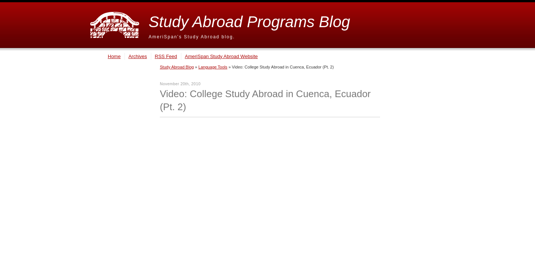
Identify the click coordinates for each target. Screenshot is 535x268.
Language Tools (212, 67)
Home (114, 56)
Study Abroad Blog (177, 67)
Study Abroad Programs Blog (249, 22)
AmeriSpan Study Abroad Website (221, 56)
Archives (138, 56)
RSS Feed (166, 56)
